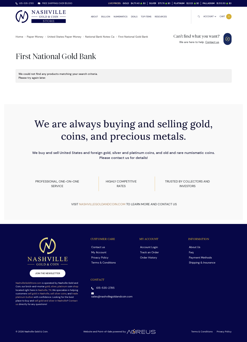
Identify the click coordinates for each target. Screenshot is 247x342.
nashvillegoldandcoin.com (102, 204)
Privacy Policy (99, 257)
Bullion (105, 16)
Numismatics (120, 16)
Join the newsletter (47, 273)
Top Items (146, 16)
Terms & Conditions (103, 262)
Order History (148, 257)
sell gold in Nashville (38, 293)
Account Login (149, 247)
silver (54, 286)
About (94, 16)
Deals (134, 16)
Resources (161, 16)
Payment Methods (200, 257)
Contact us (212, 42)
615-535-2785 (26, 3)
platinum (62, 286)
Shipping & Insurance (202, 262)
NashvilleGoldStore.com (28, 282)
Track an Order (149, 252)
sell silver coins (58, 293)
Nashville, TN (44, 290)
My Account (98, 252)
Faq (191, 252)
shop (75, 286)
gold (47, 286)
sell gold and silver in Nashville (51, 300)
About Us (194, 247)
